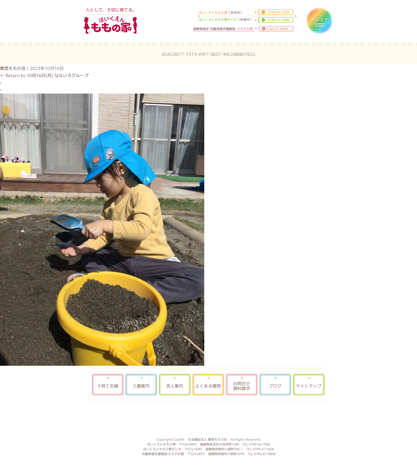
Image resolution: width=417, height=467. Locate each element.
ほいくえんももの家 (110, 25)
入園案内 (141, 384)
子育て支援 (107, 384)
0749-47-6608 (276, 29)
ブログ (275, 384)
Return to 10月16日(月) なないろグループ (44, 75)
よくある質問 (208, 384)
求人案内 (174, 384)
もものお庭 (208, 418)
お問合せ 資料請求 (241, 384)
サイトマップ (308, 384)
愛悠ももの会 (13, 68)
